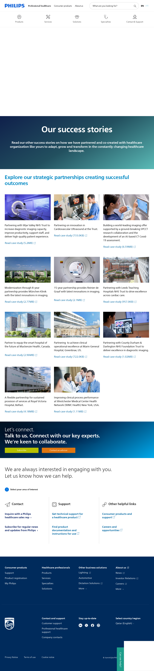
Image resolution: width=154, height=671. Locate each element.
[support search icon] (135, 6)
